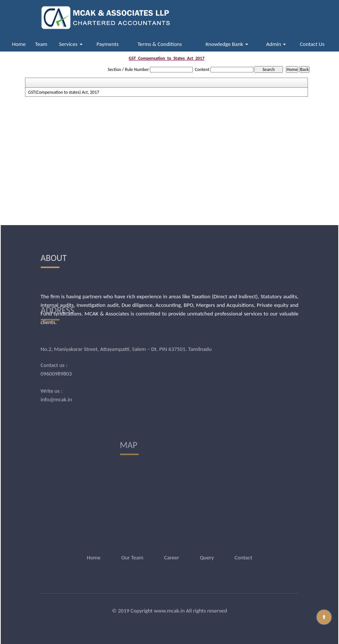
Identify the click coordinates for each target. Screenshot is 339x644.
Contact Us (312, 44)
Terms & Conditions (160, 44)
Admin (276, 44)
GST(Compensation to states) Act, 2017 (63, 92)
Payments (107, 44)
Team (41, 44)
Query (207, 547)
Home (19, 44)
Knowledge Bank (227, 44)
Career (171, 547)
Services (71, 44)
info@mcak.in (56, 377)
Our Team (132, 547)
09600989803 (56, 351)
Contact (243, 547)
